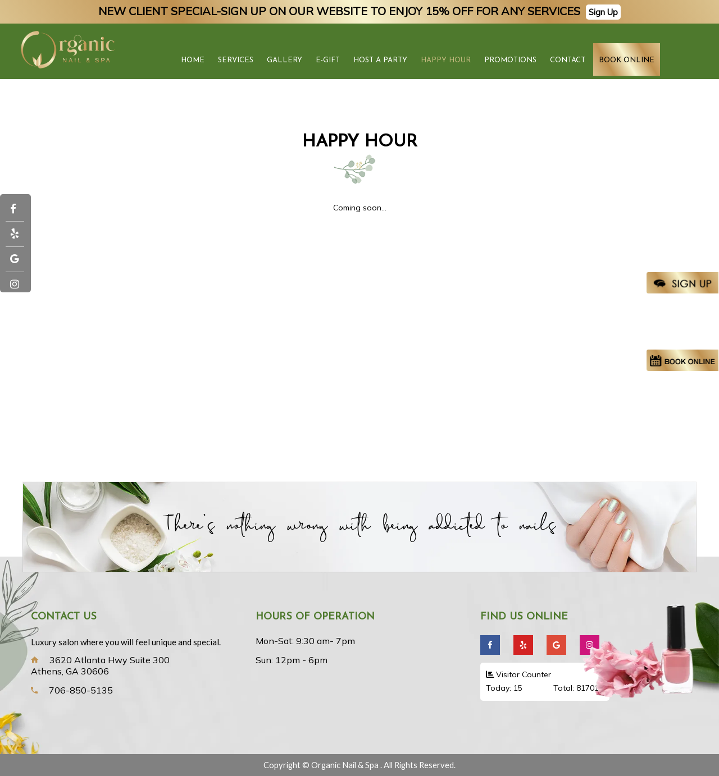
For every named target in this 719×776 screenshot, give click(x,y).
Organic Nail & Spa (345, 765)
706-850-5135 (81, 690)
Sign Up (603, 12)
